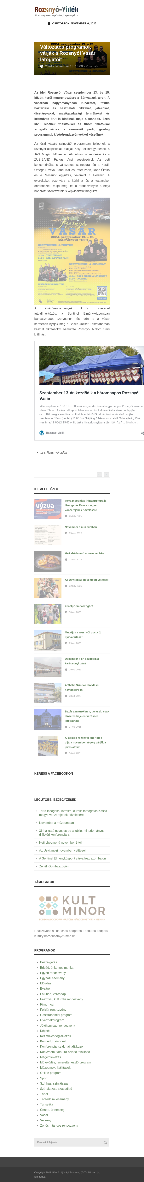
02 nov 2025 (75, 586)
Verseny (45, 1120)
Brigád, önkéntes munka (57, 967)
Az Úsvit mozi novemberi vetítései (87, 579)
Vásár (44, 1115)
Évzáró (45, 988)
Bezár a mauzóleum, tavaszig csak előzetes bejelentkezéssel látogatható (87, 716)
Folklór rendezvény (53, 1009)
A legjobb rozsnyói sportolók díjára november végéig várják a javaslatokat (85, 742)
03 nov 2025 (75, 559)
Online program (50, 1072)
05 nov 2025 (75, 516)
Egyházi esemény (52, 978)
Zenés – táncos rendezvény (59, 1125)
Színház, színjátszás (54, 1083)
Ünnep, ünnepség (52, 1109)
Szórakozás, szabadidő (56, 1088)
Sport (44, 1078)
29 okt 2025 (75, 643)
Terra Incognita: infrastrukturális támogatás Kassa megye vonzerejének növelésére (86, 505)
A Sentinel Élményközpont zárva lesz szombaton (72, 858)
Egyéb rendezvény (53, 973)
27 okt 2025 (75, 726)
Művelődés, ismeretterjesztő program (65, 1062)
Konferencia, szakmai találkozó (61, 1046)
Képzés (45, 1030)
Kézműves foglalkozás (55, 1036)
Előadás (45, 983)
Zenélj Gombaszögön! (79, 606)
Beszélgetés (48, 962)
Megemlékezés (50, 1057)
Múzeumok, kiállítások (55, 1067)
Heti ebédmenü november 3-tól (85, 553)
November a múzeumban (81, 527)
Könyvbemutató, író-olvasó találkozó (65, 1052)
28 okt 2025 (75, 696)
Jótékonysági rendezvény (57, 1025)
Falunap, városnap (53, 994)
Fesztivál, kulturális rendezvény (61, 999)
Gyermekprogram (52, 1020)
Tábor (44, 1094)
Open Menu (105, 10)
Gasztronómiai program (56, 1015)
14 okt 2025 (75, 753)
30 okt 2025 (75, 612)
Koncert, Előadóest (53, 1041)
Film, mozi (47, 1004)
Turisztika (46, 1104)
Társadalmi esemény (54, 1099)
